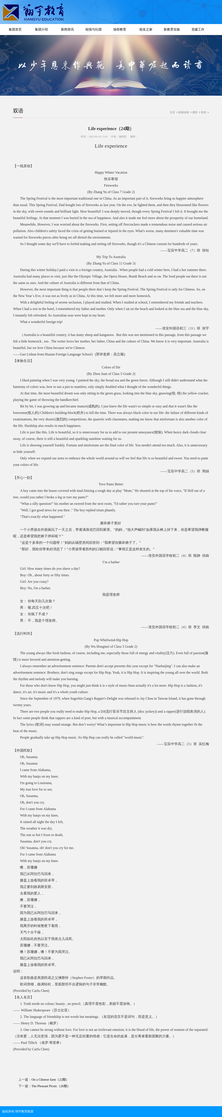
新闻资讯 (67, 29)
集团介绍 (41, 29)
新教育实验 (172, 29)
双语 (18, 111)
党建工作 (197, 29)
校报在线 (183, 112)
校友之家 (145, 29)
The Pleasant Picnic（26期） (50, 1086)
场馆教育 (119, 29)
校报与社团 (93, 29)
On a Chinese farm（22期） (50, 1079)
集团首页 (15, 29)
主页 (172, 112)
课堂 (195, 112)
